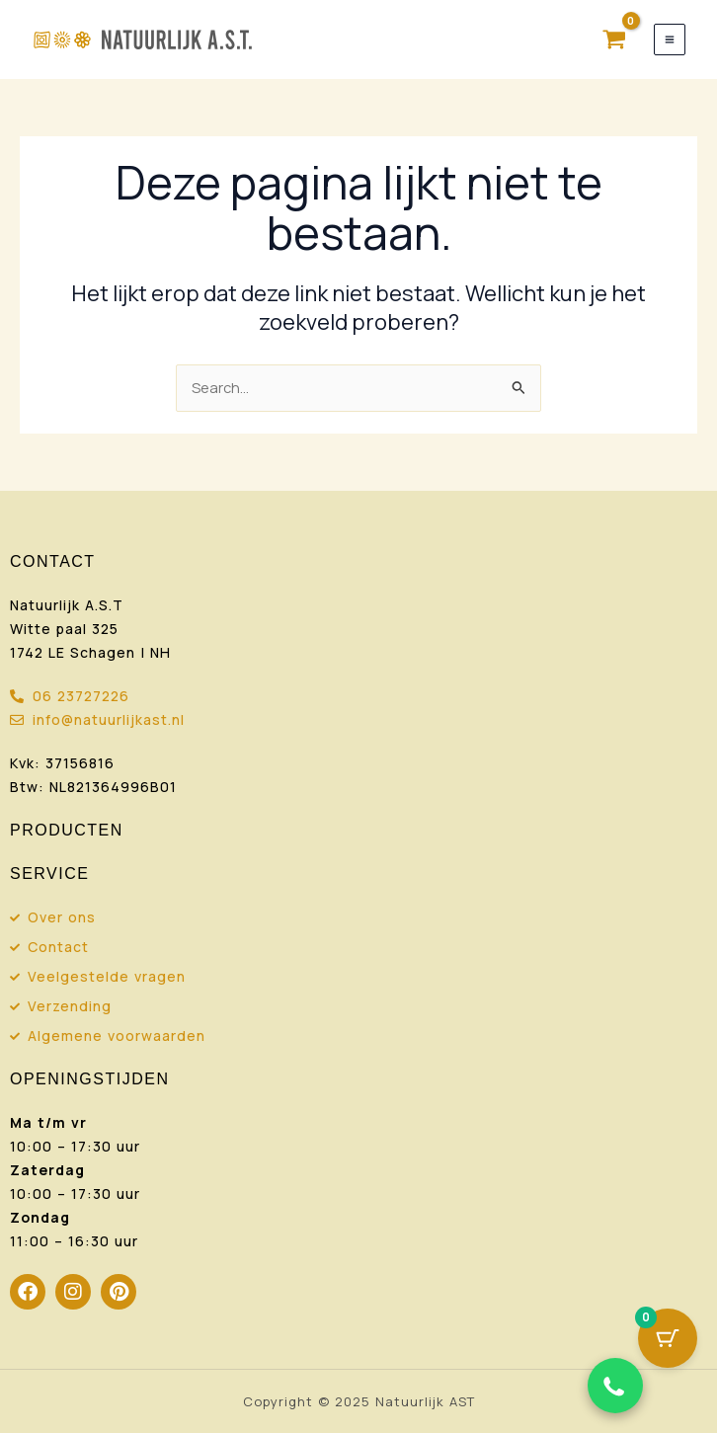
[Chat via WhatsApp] (615, 1385)
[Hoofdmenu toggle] (669, 39)
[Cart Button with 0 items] (667, 1338)
